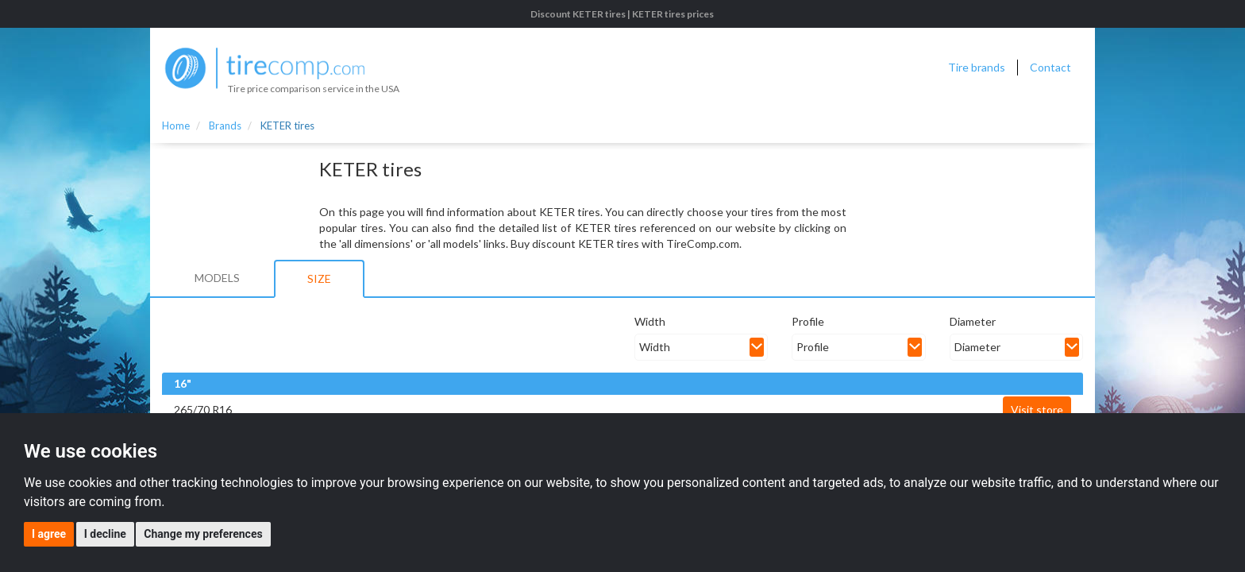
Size (319, 278)
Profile (808, 321)
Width (649, 321)
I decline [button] (105, 534)
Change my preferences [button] (203, 534)
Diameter (973, 321)
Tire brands (976, 67)
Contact (1050, 67)
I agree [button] (49, 534)
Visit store (1037, 409)
